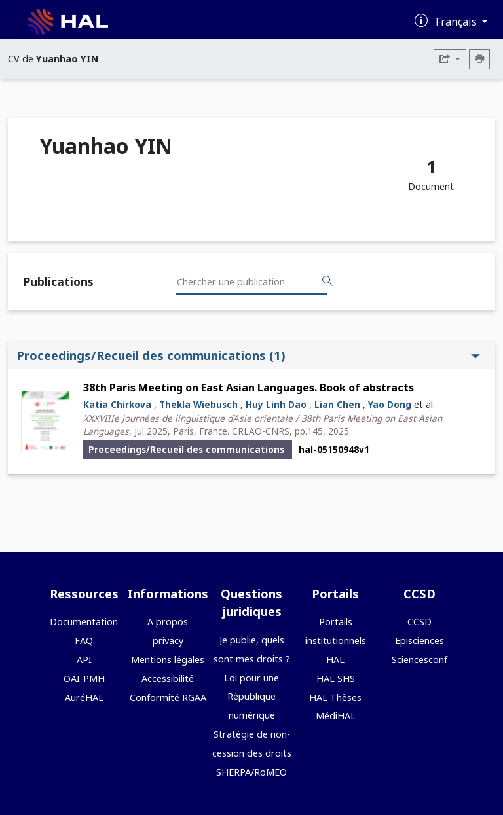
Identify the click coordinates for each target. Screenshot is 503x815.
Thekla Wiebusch (198, 404)
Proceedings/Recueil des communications (248, 355)
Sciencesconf (419, 659)
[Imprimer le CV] (479, 59)
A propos (167, 621)
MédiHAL (336, 716)
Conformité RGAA (168, 697)
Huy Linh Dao (276, 404)
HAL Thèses (335, 697)
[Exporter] (450, 59)
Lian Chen (337, 404)
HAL (335, 659)
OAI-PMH (84, 678)
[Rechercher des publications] (327, 281)
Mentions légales (167, 659)
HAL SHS (335, 678)
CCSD (419, 621)
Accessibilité (167, 678)
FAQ (84, 640)
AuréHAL (84, 697)
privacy (168, 640)
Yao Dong (389, 404)
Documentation (84, 621)
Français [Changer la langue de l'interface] (457, 21)
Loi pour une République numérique (251, 697)
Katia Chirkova (117, 404)
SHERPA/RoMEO (251, 772)
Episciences (419, 640)
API (84, 659)
